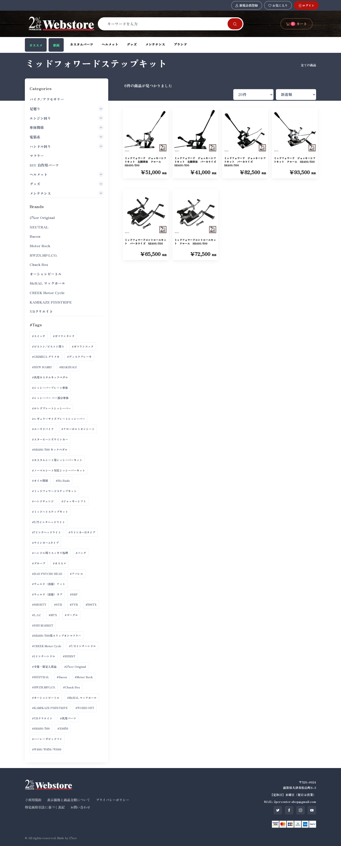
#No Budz (63, 480)
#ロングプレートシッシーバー (51, 408)
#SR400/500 (41, 728)
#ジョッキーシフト (73, 501)
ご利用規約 (33, 799)
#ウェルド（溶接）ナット (48, 584)
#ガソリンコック (83, 346)
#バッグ (81, 553)
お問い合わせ (80, 807)
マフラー (37, 155)
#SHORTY (39, 604)
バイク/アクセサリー (47, 99)
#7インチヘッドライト (46, 532)
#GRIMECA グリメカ (45, 357)
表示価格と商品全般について (68, 799)
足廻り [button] (66, 108)
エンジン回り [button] (66, 118)
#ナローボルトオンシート (77, 429)
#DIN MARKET (42, 625)
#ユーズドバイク (43, 429)
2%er (73, 838)
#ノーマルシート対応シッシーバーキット (58, 470)
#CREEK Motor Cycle (46, 646)
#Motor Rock (84, 677)
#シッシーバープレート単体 (50, 388)
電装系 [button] (66, 136)
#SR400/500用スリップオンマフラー (56, 635)
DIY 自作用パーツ (44, 165)
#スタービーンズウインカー (50, 439)
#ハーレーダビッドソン (47, 739)
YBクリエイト (41, 311)
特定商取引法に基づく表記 (45, 807)
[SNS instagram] (300, 810)
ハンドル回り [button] (66, 146)
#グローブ (38, 563)
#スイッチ (38, 336)
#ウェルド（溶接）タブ (47, 594)
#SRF (74, 594)
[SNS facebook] (289, 810)
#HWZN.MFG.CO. (43, 687)
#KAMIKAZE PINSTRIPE (50, 708)
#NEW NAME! (42, 367)
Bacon (35, 236)
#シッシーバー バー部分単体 (50, 398)
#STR (58, 604)
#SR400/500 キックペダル (49, 449)
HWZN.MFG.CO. (43, 255)
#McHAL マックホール (82, 698)
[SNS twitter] (278, 810)
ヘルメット (110, 44)
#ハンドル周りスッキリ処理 (50, 553)
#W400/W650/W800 (46, 749)
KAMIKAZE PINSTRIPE (51, 302)
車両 (56, 45)
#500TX (91, 604)
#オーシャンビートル (45, 698)
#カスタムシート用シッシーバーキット (57, 460)
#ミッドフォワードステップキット (54, 491)
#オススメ (59, 563)
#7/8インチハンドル (82, 646)
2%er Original (42, 217)
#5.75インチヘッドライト (48, 522)
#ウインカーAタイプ (45, 543)
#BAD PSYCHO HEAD (47, 574)
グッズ (132, 44)
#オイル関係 (40, 480)
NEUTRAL (39, 226)
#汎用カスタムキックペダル (50, 377)
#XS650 (62, 728)
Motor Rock (40, 245)
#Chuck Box (71, 687)
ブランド (180, 44)
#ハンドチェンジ (43, 501)
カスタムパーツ (81, 44)
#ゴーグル (71, 615)
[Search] (165, 23)
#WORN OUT (84, 708)
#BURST (69, 656)
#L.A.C (36, 615)
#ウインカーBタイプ (81, 532)
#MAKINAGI (68, 367)
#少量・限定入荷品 (44, 666)
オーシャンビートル (46, 273)
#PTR (74, 604)
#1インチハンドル (43, 656)
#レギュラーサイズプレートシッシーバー (58, 419)
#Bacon (62, 677)
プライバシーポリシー (112, 799)
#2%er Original (75, 666)
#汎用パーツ (68, 718)
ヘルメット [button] (66, 174)
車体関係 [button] (66, 127)
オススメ (35, 45)
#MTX (53, 615)
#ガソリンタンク (64, 336)
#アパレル (76, 574)
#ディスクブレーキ (79, 357)
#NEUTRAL (40, 677)
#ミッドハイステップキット (50, 511)
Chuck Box (39, 264)
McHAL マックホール (47, 283)
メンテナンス (155, 44)
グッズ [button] (66, 183)
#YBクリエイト (42, 718)
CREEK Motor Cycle (47, 292)
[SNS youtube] (312, 810)
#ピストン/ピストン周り (48, 346)
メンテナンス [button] (66, 193)
